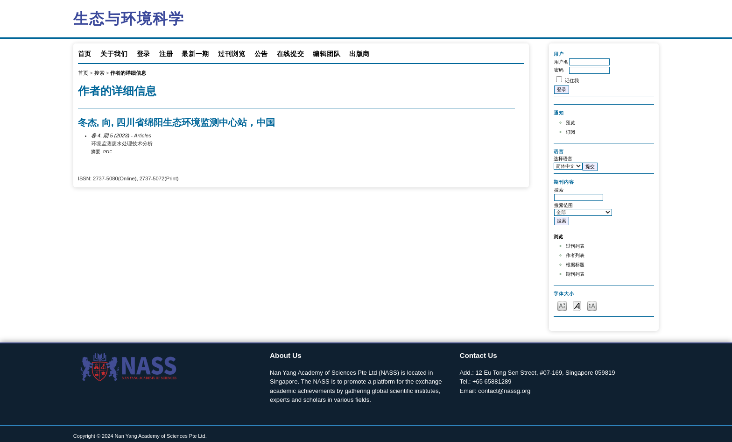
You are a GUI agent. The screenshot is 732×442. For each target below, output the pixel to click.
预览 (570, 122)
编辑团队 (326, 53)
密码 (558, 69)
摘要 (95, 151)
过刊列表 (575, 246)
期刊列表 (575, 274)
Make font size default (577, 305)
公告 (261, 53)
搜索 (99, 73)
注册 (166, 53)
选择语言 (563, 158)
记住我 (572, 80)
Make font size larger (592, 305)
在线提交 (290, 53)
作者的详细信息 (128, 73)
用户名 (561, 61)
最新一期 (195, 53)
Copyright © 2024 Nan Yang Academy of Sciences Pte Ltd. (140, 436)
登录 (143, 53)
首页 (85, 53)
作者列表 (575, 255)
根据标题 (575, 264)
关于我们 (114, 53)
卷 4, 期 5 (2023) (110, 135)
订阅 (570, 132)
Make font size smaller (562, 305)
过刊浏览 (232, 53)
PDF (107, 151)
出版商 (359, 53)
